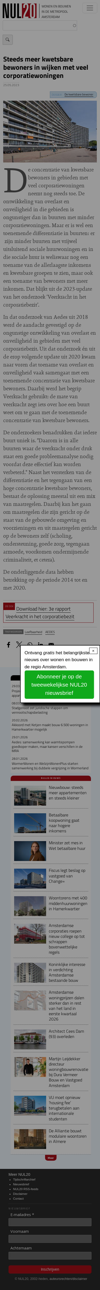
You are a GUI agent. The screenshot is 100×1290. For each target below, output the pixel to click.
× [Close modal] (93, 651)
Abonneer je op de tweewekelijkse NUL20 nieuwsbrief (59, 684)
